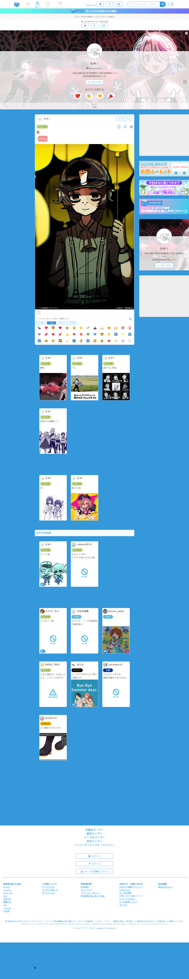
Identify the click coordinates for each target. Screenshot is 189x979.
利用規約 (85, 887)
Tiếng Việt (8, 893)
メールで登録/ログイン (95, 871)
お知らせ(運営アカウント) (131, 887)
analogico (100, 928)
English (6, 887)
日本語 (6, 911)
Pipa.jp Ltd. (111, 928)
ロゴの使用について (128, 901)
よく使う (41, 323)
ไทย (5, 905)
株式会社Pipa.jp (165, 887)
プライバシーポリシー (91, 893)
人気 (51, 323)
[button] (35, 968)
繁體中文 (7, 901)
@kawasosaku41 (95, 68)
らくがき (42, 126)
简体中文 (7, 898)
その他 (72, 323)
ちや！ (94, 64)
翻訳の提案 (15, 883)
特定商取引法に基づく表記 (93, 896)
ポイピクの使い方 (50, 890)
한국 (5, 896)
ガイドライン (87, 890)
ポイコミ (123, 904)
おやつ (62, 323)
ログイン (94, 856)
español (7, 890)
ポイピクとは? (48, 887)
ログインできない (127, 898)
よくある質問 (125, 893)
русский (7, 908)
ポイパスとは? (48, 893)
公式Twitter (124, 890)
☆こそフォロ (94, 82)
